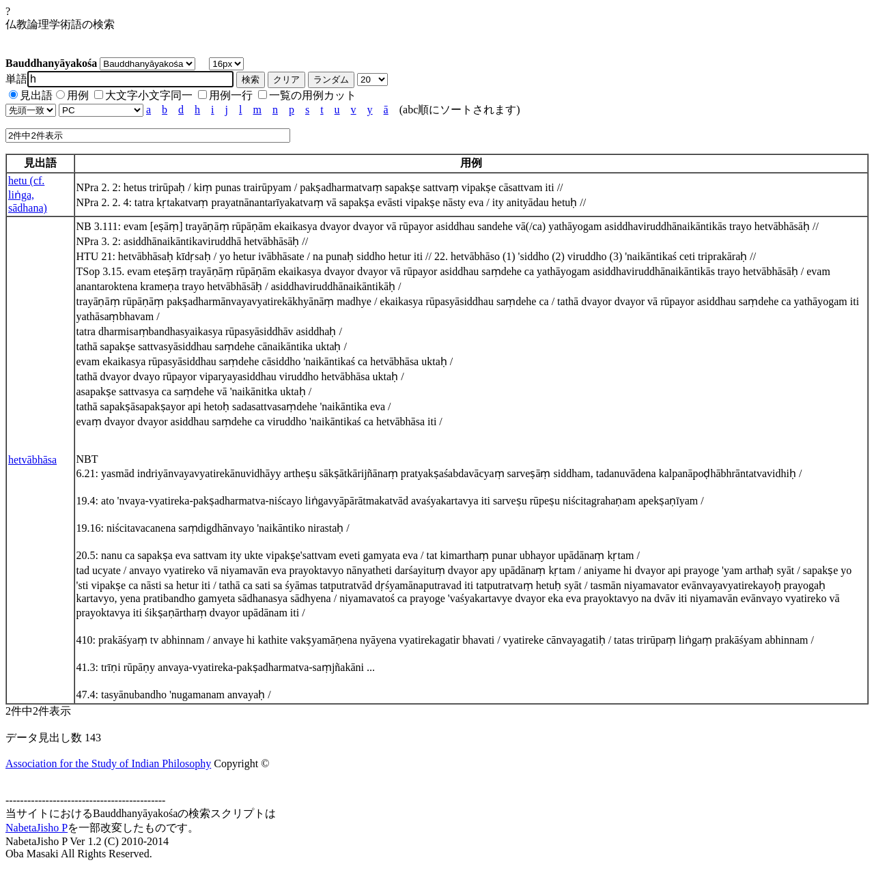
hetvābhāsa (32, 460)
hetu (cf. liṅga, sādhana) (27, 194)
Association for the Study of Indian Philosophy (108, 763)
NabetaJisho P (36, 827)
